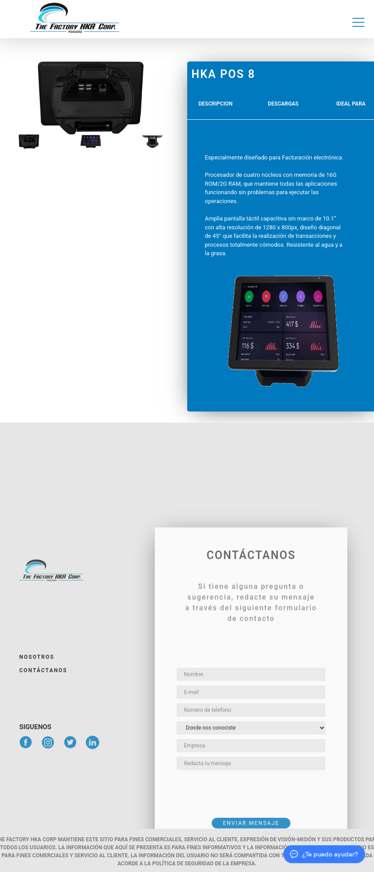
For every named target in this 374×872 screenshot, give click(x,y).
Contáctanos (43, 781)
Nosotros (36, 767)
